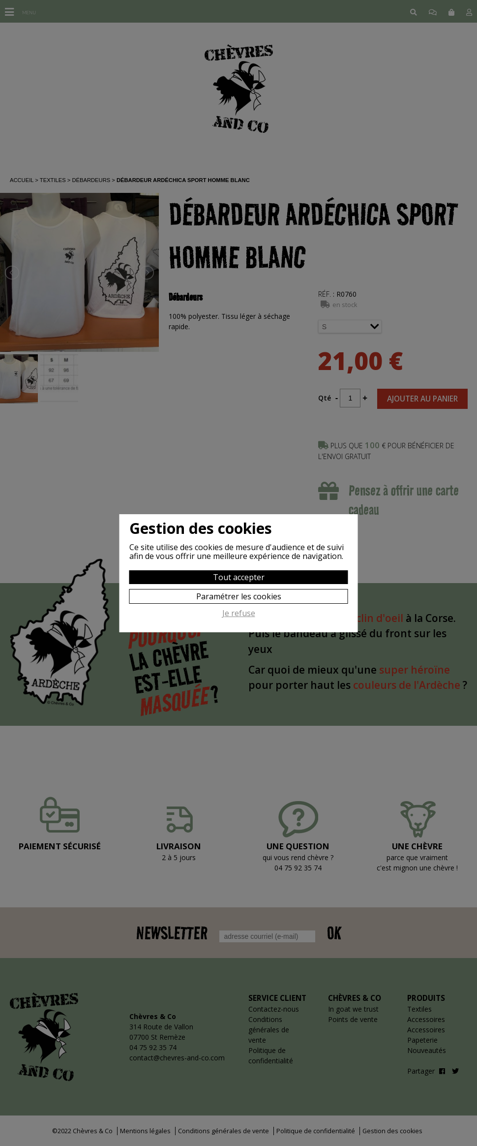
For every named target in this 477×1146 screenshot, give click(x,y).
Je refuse (238, 614)
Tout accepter (239, 577)
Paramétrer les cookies (238, 596)
